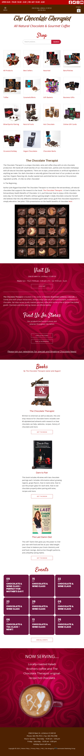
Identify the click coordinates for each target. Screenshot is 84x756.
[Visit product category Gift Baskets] (51, 88)
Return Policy (25, 748)
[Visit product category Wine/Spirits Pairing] (11, 115)
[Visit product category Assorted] (51, 61)
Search (56, 42)
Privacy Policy (35, 748)
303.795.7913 (41, 10)
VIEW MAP (42, 286)
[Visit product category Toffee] (11, 88)
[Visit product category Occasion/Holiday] (11, 142)
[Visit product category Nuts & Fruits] (31, 115)
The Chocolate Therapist (42, 18)
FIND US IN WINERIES (42, 341)
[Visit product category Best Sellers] (31, 61)
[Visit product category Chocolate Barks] (51, 142)
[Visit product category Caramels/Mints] (31, 88)
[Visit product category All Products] (11, 61)
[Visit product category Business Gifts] (71, 88)
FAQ (42, 748)
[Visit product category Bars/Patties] (71, 61)
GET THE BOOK (42, 432)
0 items (78, 9)
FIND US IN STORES (42, 335)
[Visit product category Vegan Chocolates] (31, 142)
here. (71, 201)
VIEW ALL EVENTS (42, 640)
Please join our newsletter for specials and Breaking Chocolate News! (42, 351)
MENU (5, 9)
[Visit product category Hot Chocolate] (51, 115)
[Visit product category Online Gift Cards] (71, 115)
